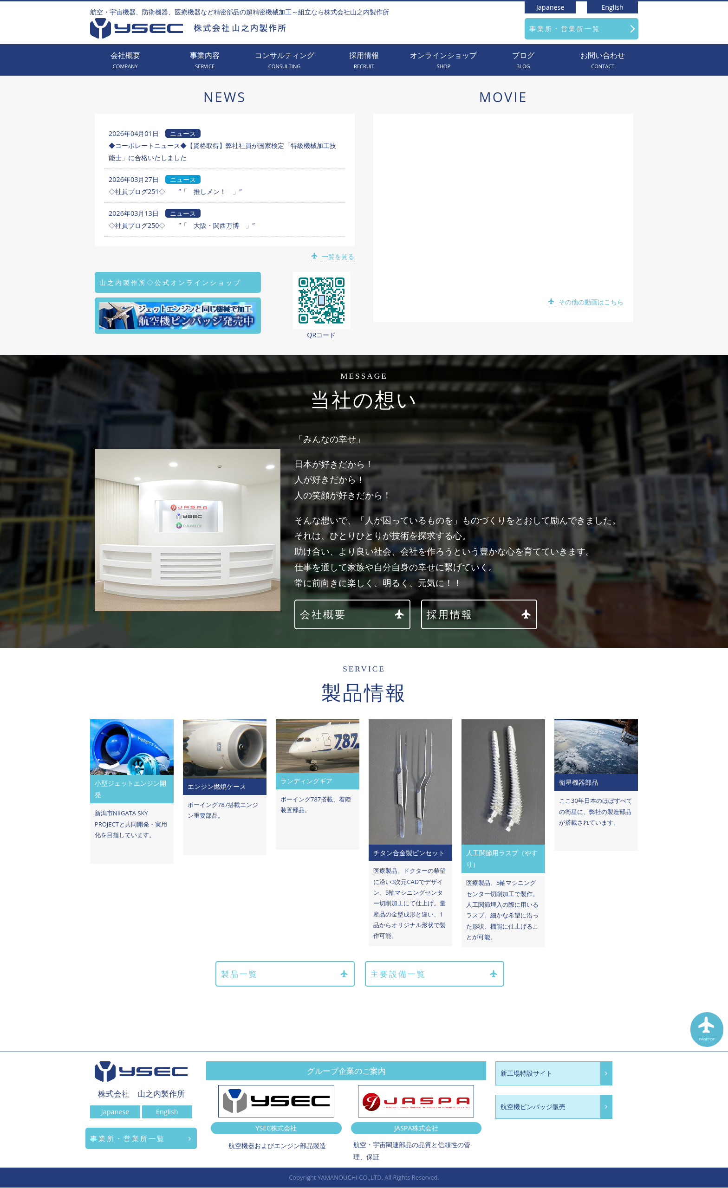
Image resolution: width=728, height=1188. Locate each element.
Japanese (550, 7)
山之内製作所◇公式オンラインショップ (170, 282)
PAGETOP (707, 1031)
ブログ (523, 60)
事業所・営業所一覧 (564, 28)
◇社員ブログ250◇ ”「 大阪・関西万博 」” (182, 225)
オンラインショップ (444, 60)
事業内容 (204, 60)
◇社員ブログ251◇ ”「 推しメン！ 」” (175, 191)
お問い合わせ (603, 60)
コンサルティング (284, 60)
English (612, 7)
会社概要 (125, 60)
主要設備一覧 (434, 974)
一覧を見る (333, 256)
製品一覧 (284, 974)
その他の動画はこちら (586, 301)
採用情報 (364, 60)
